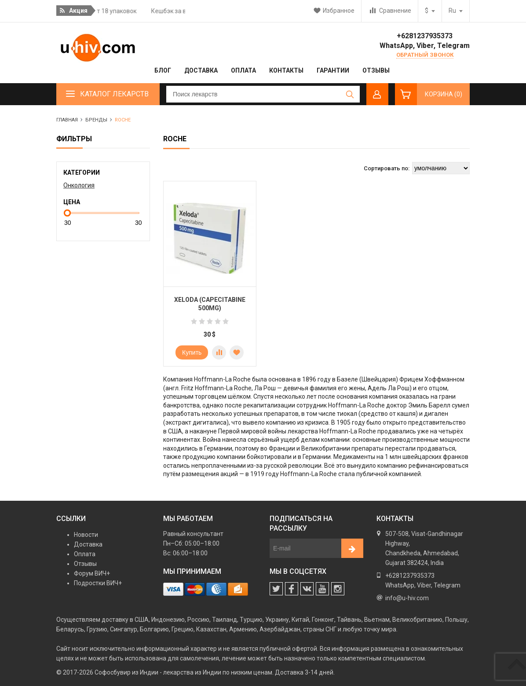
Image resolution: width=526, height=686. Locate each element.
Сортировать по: (386, 168)
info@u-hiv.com (407, 598)
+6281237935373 (425, 36)
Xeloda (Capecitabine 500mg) (209, 304)
